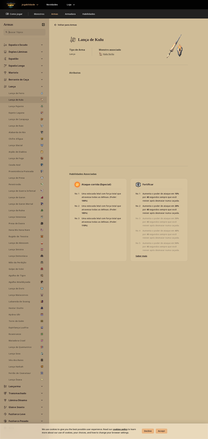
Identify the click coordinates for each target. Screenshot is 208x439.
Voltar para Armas (65, 25)
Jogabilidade (28, 4)
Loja (69, 4)
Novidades (52, 4)
